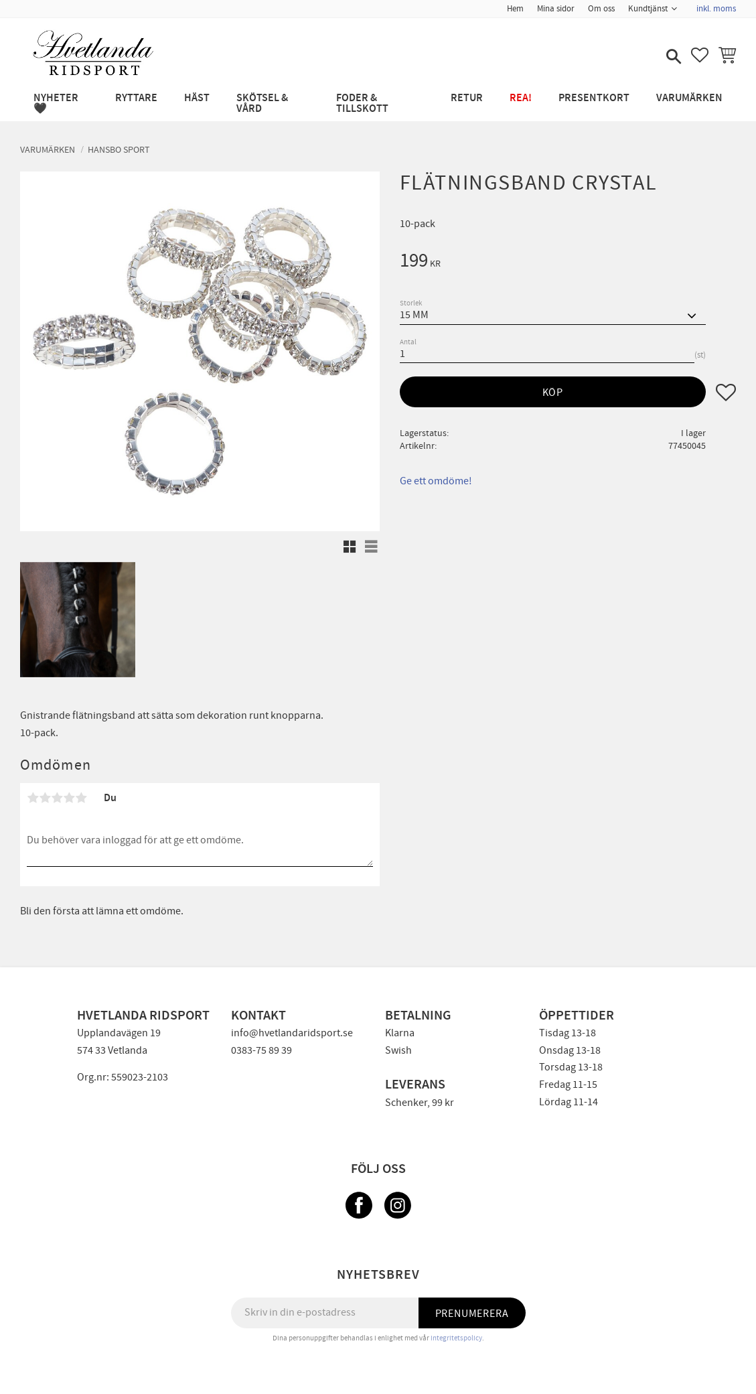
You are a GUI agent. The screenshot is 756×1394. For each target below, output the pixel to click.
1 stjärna (33, 798)
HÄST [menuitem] (197, 98)
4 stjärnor (69, 798)
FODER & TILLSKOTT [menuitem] (362, 103)
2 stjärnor (45, 798)
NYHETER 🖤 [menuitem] (55, 103)
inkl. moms (716, 8)
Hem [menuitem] (515, 8)
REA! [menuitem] (521, 98)
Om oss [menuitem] (601, 8)
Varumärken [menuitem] (689, 98)
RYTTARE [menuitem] (136, 98)
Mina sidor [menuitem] (556, 8)
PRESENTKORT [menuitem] (593, 98)
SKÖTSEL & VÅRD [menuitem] (262, 103)
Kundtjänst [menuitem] (648, 8)
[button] (672, 57)
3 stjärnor (57, 798)
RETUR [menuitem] (467, 98)
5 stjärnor (81, 798)
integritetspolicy (456, 1338)
